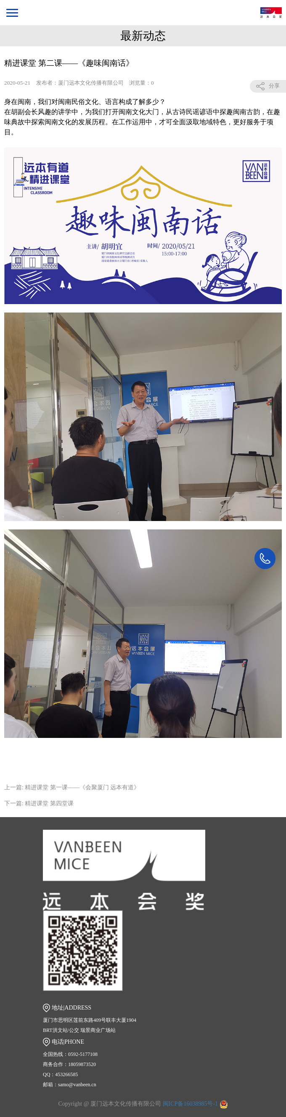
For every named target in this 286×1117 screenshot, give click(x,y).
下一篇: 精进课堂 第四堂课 (39, 803)
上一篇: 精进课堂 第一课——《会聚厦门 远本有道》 (72, 787)
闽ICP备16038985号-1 (191, 1104)
